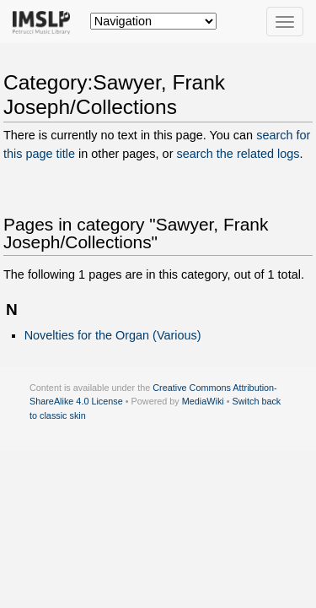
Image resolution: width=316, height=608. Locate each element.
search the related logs (237, 153)
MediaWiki (203, 401)
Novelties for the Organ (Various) (112, 335)
